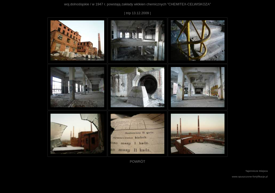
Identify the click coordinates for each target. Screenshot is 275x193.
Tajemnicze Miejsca (256, 170)
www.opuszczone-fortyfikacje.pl (250, 176)
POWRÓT (137, 161)
